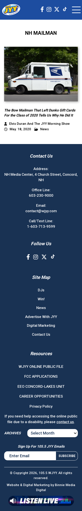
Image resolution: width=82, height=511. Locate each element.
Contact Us (41, 334)
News (41, 129)
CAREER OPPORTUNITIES (41, 396)
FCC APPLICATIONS (41, 376)
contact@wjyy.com (41, 211)
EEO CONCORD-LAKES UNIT (41, 386)
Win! (41, 299)
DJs (41, 290)
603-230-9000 (41, 195)
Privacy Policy (41, 406)
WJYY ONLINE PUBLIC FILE (41, 366)
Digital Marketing (41, 325)
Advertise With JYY (41, 317)
